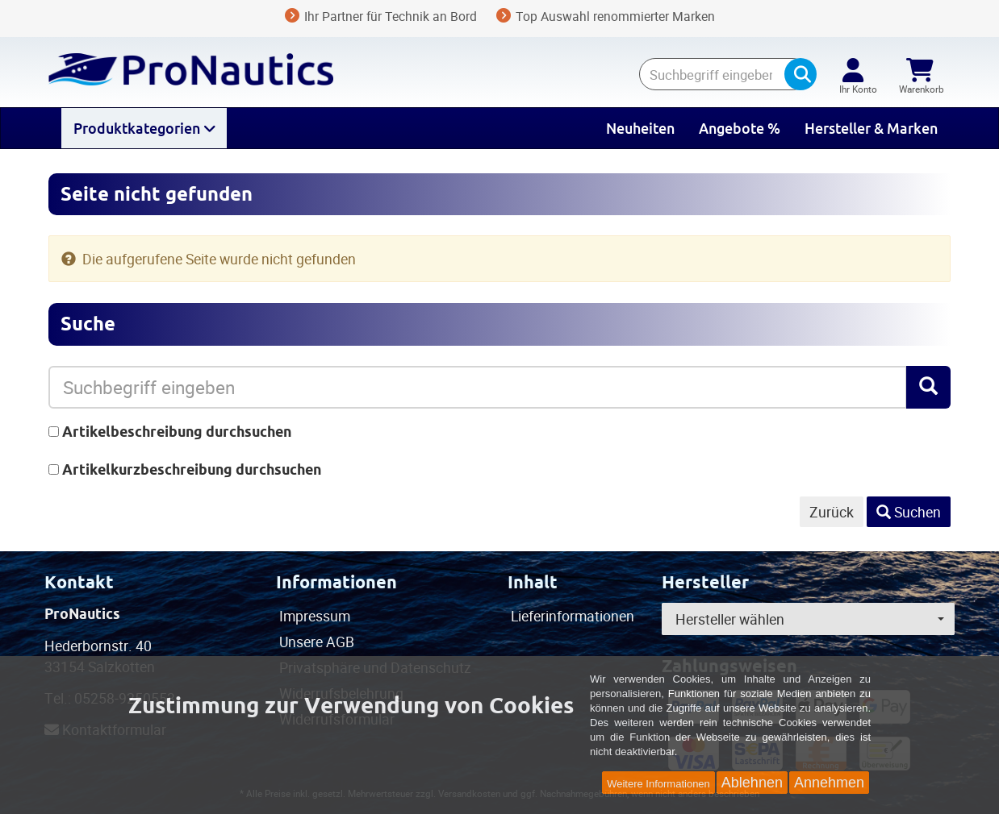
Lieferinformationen (572, 615)
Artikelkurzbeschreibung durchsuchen (191, 469)
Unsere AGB (316, 641)
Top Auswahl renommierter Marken (605, 16)
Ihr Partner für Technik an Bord (381, 16)
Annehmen (829, 783)
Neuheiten (640, 128)
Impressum (314, 615)
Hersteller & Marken (871, 128)
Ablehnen (752, 783)
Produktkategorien (144, 128)
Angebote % (739, 128)
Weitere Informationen (658, 784)
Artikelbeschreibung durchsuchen (176, 431)
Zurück (831, 511)
